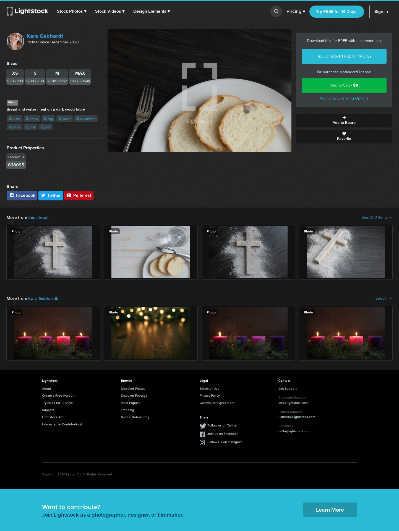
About (46, 388)
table (14, 127)
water (65, 118)
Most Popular (130, 402)
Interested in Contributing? (62, 424)
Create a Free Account (58, 395)
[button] (71, 11)
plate (14, 118)
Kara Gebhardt (45, 36)
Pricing (295, 12)
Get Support (287, 388)
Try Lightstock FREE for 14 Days (344, 56)
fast (30, 127)
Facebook (22, 195)
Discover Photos (133, 388)
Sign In (381, 11)
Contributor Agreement (217, 402)
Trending (127, 409)
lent (45, 127)
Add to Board (344, 120)
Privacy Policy (210, 395)
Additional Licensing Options (344, 98)
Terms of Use (210, 388)
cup (48, 118)
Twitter (51, 195)
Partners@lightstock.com (296, 416)
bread (32, 118)
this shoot (38, 217)
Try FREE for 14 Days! (337, 11)
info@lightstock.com (293, 402)
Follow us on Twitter (222, 425)
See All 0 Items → (377, 217)
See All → (383, 298)
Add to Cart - (344, 85)
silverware (85, 118)
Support (48, 409)
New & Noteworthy (135, 417)
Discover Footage (134, 395)
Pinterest (78, 195)
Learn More (330, 510)
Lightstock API (52, 417)
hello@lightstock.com (294, 431)
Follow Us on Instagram (224, 442)
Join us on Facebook (222, 433)
